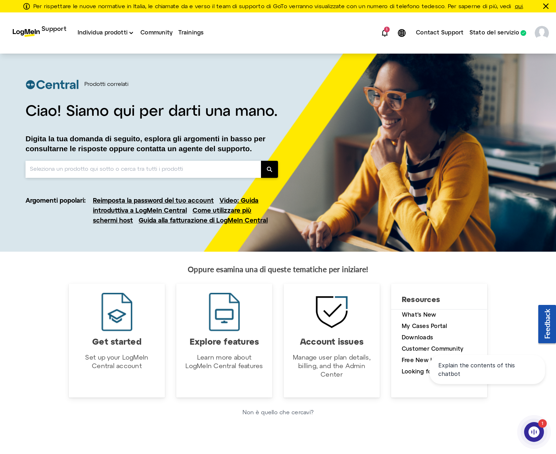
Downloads (417, 337)
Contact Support (440, 32)
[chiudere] (547, 6)
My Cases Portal (424, 326)
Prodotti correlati (106, 84)
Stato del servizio (494, 33)
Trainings (191, 32)
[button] (384, 33)
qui (519, 7)
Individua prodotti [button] (103, 32)
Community (156, 32)
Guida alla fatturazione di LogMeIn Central (203, 221)
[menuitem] (39, 33)
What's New (419, 315)
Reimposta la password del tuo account (153, 201)
